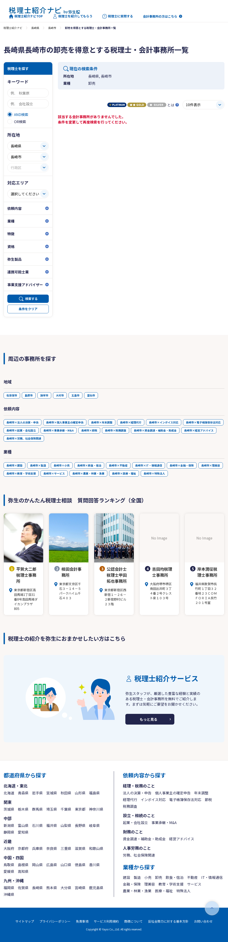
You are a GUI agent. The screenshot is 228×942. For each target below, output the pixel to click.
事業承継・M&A (164, 822)
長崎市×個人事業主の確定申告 (64, 422)
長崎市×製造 (38, 465)
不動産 (192, 877)
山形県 (80, 792)
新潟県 (9, 825)
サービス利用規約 (106, 921)
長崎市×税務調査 (115, 430)
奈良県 (51, 848)
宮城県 (51, 792)
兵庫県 (37, 848)
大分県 (66, 887)
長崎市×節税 (89, 430)
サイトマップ (24, 921)
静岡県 (9, 832)
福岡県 (9, 887)
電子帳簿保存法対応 (185, 799)
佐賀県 (23, 887)
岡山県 (37, 864)
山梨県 (66, 825)
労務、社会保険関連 (139, 855)
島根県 (23, 864)
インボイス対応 (153, 799)
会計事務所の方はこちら (160, 16)
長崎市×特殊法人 (154, 473)
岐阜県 (94, 825)
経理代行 (130, 799)
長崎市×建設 (14, 465)
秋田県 (66, 792)
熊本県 (51, 887)
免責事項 (82, 921)
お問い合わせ (203, 921)
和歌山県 (96, 848)
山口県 (66, 864)
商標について (133, 921)
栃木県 (23, 809)
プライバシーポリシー (55, 921)
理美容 (149, 884)
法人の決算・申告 (137, 792)
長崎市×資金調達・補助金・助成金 (155, 430)
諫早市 (44, 395)
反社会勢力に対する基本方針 (168, 921)
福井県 (51, 825)
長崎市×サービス (54, 473)
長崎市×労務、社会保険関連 (23, 438)
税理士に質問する (117, 16)
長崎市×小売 (62, 465)
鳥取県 (9, 864)
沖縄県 (9, 894)
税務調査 (130, 806)
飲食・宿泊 (174, 877)
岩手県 (37, 792)
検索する (31, 298)
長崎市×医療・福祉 (124, 473)
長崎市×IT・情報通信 (148, 465)
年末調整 (201, 792)
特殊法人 (183, 890)
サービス (194, 884)
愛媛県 (9, 871)
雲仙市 (91, 395)
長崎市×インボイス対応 (163, 422)
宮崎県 (80, 887)
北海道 (9, 792)
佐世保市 (11, 395)
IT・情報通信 (212, 877)
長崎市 (52, 28)
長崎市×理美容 (210, 465)
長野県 (80, 825)
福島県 (94, 792)
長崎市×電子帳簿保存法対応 (203, 422)
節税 (208, 799)
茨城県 (9, 809)
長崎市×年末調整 (101, 422)
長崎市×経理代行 (130, 422)
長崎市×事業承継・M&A (58, 430)
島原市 (29, 395)
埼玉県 (51, 809)
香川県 (94, 864)
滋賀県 (80, 848)
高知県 (23, 871)
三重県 (66, 848)
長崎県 (35, 28)
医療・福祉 (164, 890)
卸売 (158, 877)
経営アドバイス (181, 838)
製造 (137, 877)
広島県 (51, 864)
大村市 (60, 395)
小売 (147, 877)
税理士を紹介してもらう (72, 16)
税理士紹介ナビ (13, 28)
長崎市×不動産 (118, 465)
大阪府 (9, 848)
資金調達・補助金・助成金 (144, 838)
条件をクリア (28, 309)
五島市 (75, 395)
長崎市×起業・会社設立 (21, 430)
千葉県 (66, 809)
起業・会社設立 (135, 822)
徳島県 (80, 864)
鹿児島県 (96, 887)
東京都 (80, 809)
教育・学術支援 (171, 884)
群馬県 (37, 809)
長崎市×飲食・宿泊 (89, 465)
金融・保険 (132, 884)
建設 (126, 877)
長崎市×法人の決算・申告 (22, 422)
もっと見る (148, 719)
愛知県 (23, 832)
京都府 (23, 848)
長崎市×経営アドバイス (199, 430)
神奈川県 (96, 809)
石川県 (37, 825)
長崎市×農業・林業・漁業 (88, 473)
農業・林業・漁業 (137, 890)
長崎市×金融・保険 (182, 465)
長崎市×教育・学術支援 (21, 473)
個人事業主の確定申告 (173, 792)
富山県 (23, 825)
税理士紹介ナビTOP (26, 16)
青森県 (23, 792)
